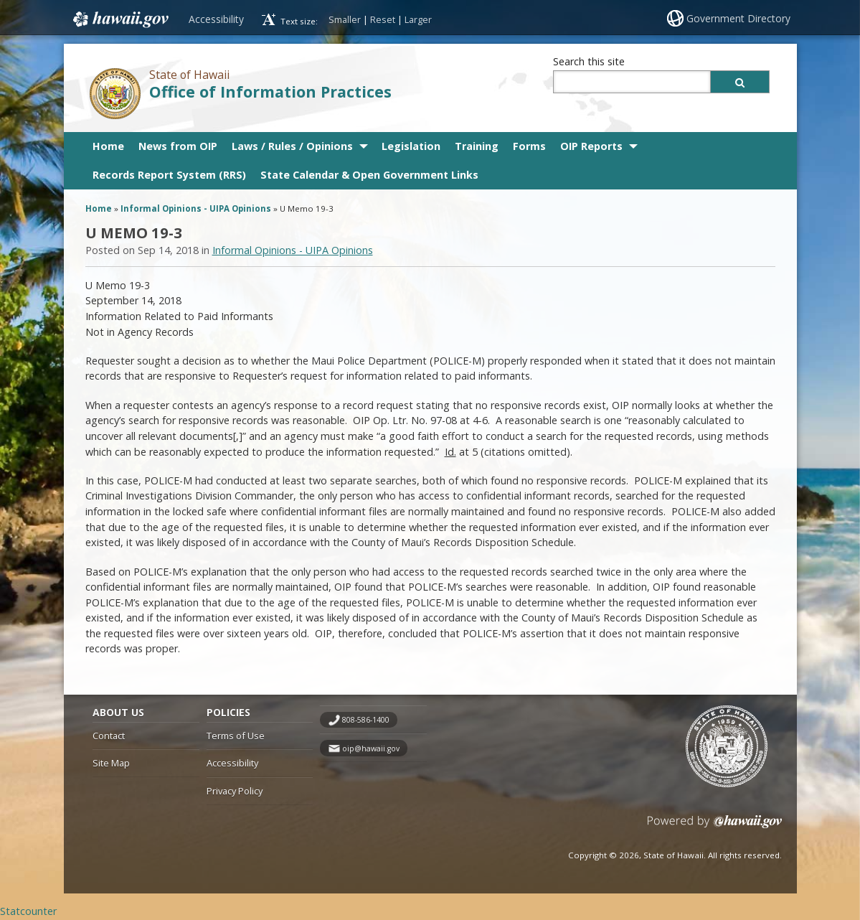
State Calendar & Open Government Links (369, 175)
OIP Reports (591, 146)
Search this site (589, 61)
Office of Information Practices (270, 91)
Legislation (411, 146)
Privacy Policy (235, 790)
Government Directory (738, 18)
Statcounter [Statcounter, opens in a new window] (28, 911)
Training (476, 146)
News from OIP (177, 146)
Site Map (111, 762)
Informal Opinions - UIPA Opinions (196, 208)
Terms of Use (236, 735)
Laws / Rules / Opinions (292, 146)
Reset (382, 19)
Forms (529, 146)
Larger (418, 19)
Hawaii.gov (119, 19)
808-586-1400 (365, 720)
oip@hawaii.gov (371, 748)
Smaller (345, 19)
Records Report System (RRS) (169, 175)
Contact (109, 735)
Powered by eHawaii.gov (715, 827)
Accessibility (216, 19)
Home (108, 146)
